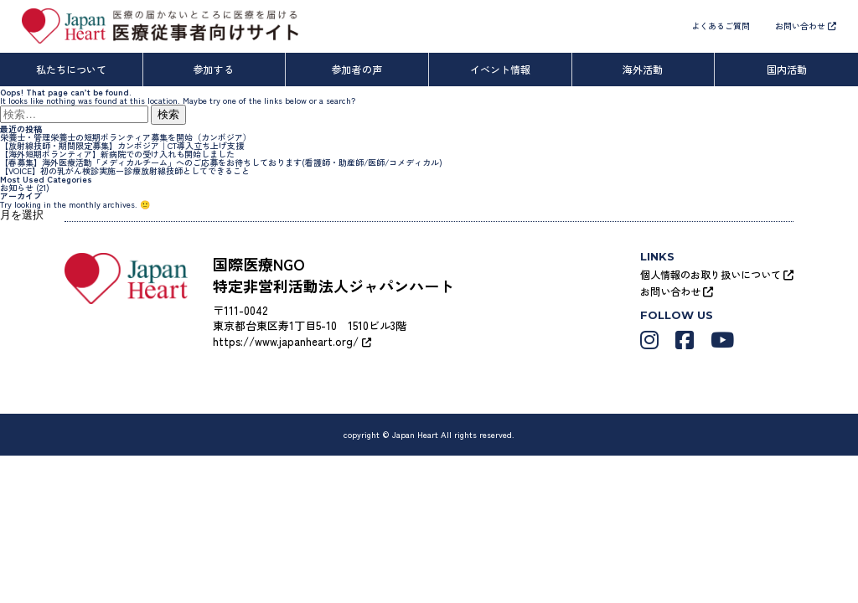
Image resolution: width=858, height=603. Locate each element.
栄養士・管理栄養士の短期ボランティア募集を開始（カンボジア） (125, 137)
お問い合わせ (805, 25)
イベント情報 (500, 69)
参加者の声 (357, 69)
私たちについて (71, 69)
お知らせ (17, 187)
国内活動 (787, 69)
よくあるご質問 (720, 25)
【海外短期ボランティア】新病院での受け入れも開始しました (117, 153)
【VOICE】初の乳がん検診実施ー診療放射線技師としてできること (125, 170)
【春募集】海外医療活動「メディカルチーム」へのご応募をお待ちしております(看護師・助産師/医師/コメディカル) (221, 162)
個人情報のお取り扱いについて (716, 274)
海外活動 (643, 69)
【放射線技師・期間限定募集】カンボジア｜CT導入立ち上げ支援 (122, 145)
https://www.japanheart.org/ (292, 341)
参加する (214, 69)
